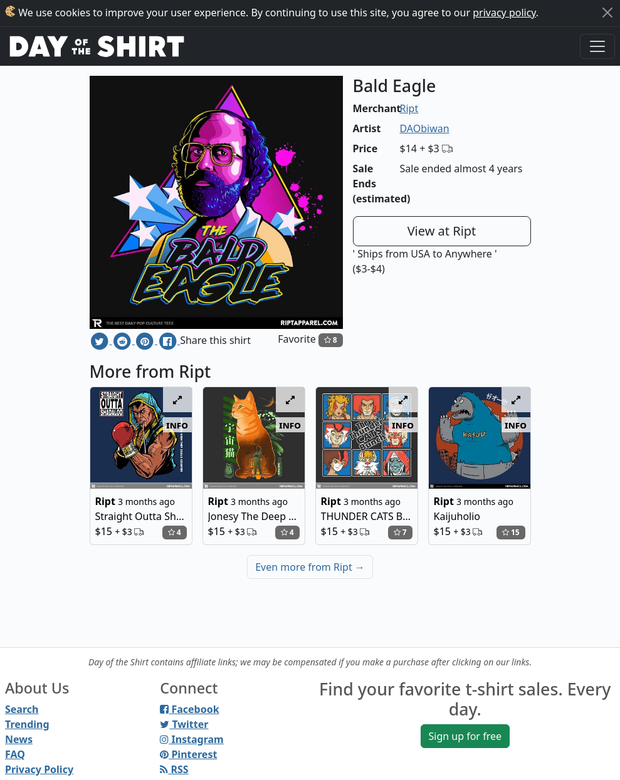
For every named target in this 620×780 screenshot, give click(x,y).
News (19, 739)
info (177, 425)
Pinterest (188, 754)
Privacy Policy (39, 769)
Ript (409, 108)
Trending (27, 724)
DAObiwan (424, 128)
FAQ (15, 754)
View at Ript (441, 230)
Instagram (191, 739)
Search (21, 709)
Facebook (189, 709)
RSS (174, 769)
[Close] (607, 12)
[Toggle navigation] (597, 46)
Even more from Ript (310, 567)
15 (511, 532)
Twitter (184, 724)
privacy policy (504, 12)
